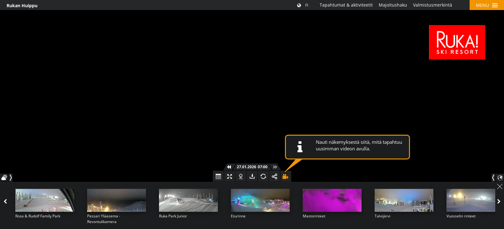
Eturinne (238, 216)
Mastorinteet (314, 216)
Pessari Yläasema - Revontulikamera (103, 218)
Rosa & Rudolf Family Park (37, 216)
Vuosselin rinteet (461, 216)
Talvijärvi (382, 216)
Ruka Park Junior (173, 216)
